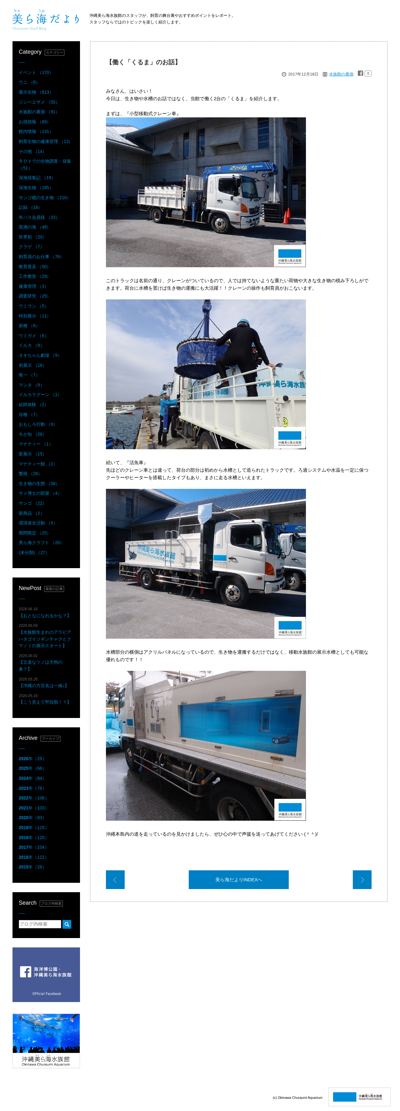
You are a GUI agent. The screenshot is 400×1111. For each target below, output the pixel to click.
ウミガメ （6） (34, 335)
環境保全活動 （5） (38, 522)
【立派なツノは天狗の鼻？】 (40, 662)
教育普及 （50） (35, 266)
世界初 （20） (33, 236)
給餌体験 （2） (34, 404)
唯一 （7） (29, 374)
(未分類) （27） (34, 552)
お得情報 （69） (35, 121)
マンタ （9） (31, 384)
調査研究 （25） (35, 295)
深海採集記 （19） (37, 177)
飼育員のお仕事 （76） (41, 256)
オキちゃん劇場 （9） (40, 355)
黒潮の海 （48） (35, 226)
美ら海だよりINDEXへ (238, 879)
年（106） (34, 797)
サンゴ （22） (33, 503)
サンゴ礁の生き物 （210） (45, 197)
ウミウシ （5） (34, 305)
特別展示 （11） (35, 315)
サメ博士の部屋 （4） (40, 493)
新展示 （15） (33, 453)
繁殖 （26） (30, 473)
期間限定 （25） (35, 532)
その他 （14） (33, 151)
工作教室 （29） (35, 276)
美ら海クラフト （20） (41, 542)
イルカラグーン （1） (40, 394)
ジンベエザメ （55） (39, 102)
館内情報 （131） (36, 131)
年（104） (34, 847)
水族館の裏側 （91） (39, 111)
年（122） (34, 857)
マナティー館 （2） (38, 463)
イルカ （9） (31, 345)
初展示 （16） (33, 365)
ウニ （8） (29, 82)
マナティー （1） (36, 443)
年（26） (33, 866)
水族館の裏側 (341, 74)
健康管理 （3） (34, 286)
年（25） (33, 758)
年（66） (33, 768)
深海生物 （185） (36, 187)
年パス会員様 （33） (39, 217)
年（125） (34, 827)
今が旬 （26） (33, 434)
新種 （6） (29, 325)
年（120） (34, 837)
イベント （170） (36, 72)
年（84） (33, 778)
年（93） (33, 817)
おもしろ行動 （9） (38, 424)
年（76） (33, 788)
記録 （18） (30, 207)
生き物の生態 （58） (39, 483)
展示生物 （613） (36, 92)
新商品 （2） (31, 513)
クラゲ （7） (31, 246)
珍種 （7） (29, 414)
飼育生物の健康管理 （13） (46, 141)
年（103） (34, 807)
